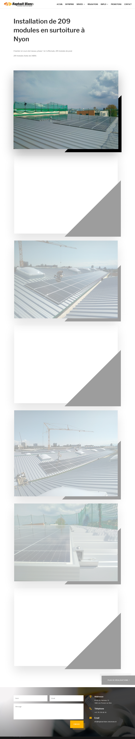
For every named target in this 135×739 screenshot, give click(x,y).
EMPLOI (103, 4)
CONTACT (128, 4)
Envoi (77, 724)
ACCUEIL (60, 4)
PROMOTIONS (116, 4)
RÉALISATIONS (93, 4)
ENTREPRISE (69, 4)
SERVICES (79, 4)
